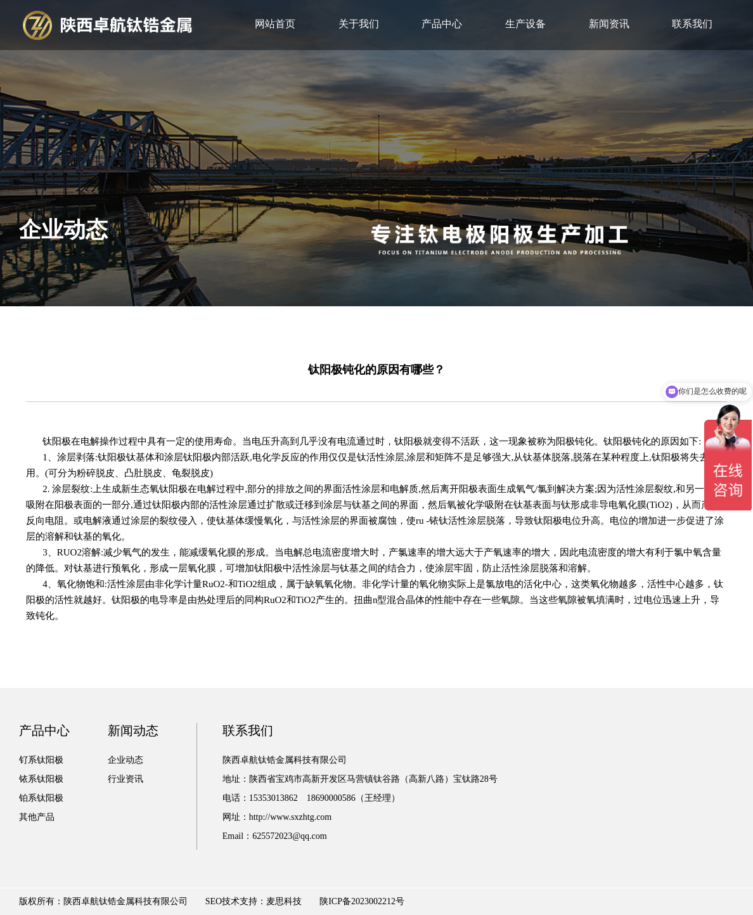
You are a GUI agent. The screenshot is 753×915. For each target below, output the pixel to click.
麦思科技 (284, 901)
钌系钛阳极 (41, 760)
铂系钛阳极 (41, 798)
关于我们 (358, 23)
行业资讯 (125, 779)
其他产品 (37, 817)
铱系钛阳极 (41, 779)
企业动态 (125, 760)
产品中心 (442, 23)
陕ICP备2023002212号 (361, 901)
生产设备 (525, 23)
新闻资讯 (609, 23)
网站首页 (275, 23)
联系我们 (692, 23)
